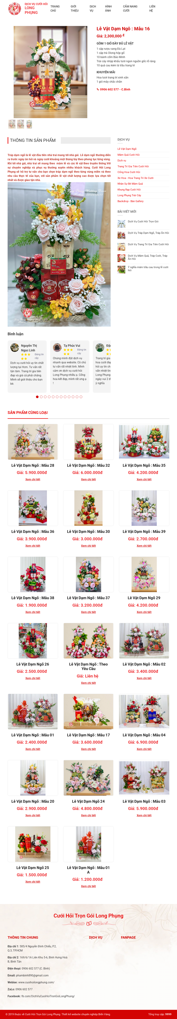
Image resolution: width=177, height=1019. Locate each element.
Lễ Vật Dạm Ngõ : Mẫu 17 (88, 735)
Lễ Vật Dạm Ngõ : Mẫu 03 (144, 801)
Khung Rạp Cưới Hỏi (129, 189)
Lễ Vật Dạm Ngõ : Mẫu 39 (144, 531)
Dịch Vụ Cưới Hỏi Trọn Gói (143, 221)
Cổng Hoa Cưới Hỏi (129, 172)
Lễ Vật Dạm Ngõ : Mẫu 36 (32, 531)
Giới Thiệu (74, 8)
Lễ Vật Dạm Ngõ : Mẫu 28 (32, 465)
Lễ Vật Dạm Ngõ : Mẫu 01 (32, 735)
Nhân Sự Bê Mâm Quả (130, 183)
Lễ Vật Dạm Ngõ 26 (32, 664)
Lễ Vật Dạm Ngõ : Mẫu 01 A (88, 870)
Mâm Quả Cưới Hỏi (129, 154)
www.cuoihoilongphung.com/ (36, 982)
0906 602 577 (113, 89)
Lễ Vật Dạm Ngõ (127, 148)
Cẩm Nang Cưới (130, 8)
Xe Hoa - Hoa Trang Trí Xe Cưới (135, 178)
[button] (37, 397)
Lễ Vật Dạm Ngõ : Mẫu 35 (144, 465)
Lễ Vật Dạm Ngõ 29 (144, 598)
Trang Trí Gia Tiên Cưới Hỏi (133, 166)
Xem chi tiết (32, 479)
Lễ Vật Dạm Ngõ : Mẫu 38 (32, 598)
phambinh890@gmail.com (32, 975)
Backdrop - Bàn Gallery (130, 201)
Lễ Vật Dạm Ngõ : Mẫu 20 (32, 801)
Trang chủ (55, 8)
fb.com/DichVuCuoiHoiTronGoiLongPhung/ (48, 996)
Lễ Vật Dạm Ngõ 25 (32, 868)
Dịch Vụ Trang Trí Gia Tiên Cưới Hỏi (148, 244)
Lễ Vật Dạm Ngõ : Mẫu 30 (88, 531)
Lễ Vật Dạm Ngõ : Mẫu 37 (88, 598)
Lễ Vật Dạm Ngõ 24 (88, 801)
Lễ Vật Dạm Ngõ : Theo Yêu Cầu (88, 666)
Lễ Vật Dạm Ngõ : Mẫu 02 (144, 664)
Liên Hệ (152, 8)
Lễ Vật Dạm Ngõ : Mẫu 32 (88, 465)
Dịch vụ (93, 8)
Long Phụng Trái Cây (129, 195)
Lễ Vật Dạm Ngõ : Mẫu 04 (144, 735)
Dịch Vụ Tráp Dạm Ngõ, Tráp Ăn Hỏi (148, 232)
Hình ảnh (108, 8)
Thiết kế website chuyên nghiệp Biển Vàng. (86, 1014)
